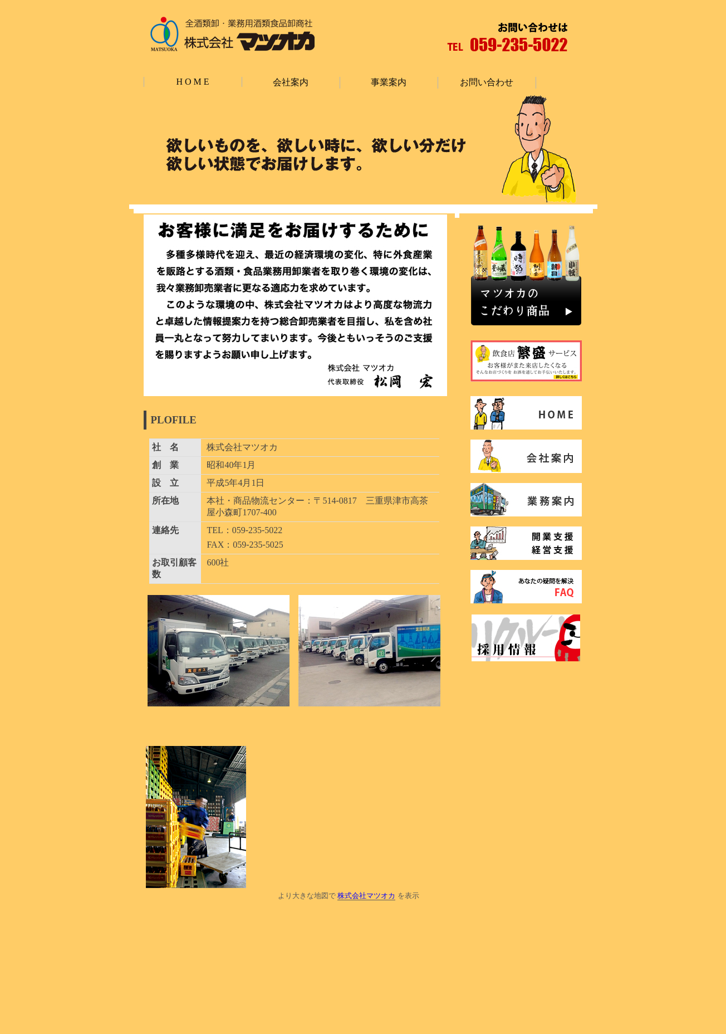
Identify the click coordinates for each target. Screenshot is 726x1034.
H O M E (192, 81)
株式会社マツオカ (366, 895)
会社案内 (290, 82)
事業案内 (388, 82)
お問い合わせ (486, 82)
